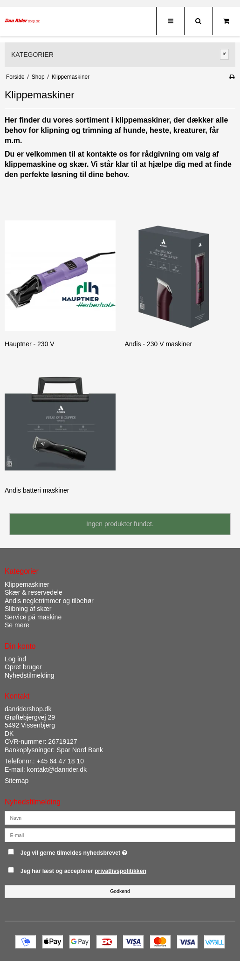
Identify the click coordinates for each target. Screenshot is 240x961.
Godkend (120, 891)
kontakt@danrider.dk (57, 769)
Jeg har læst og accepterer (83, 871)
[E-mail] (120, 834)
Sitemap (16, 780)
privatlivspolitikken (120, 871)
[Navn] (120, 817)
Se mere (17, 625)
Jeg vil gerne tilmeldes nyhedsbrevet (97, 850)
